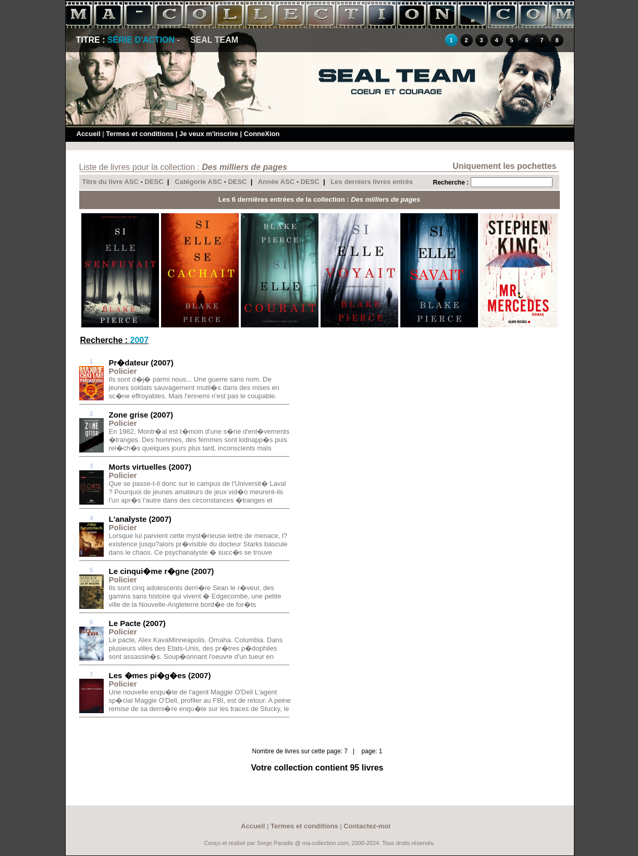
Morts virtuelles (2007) (150, 466)
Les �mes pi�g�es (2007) (160, 675)
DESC (153, 182)
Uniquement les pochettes (504, 166)
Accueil (89, 134)
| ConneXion (260, 134)
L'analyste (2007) (140, 519)
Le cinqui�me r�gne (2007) (161, 571)
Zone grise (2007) (141, 414)
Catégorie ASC (198, 182)
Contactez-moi (366, 826)
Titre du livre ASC (110, 182)
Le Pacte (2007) (137, 623)
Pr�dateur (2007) (141, 362)
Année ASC (276, 182)
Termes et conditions (140, 134)
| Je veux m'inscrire (207, 134)
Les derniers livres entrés (371, 182)
